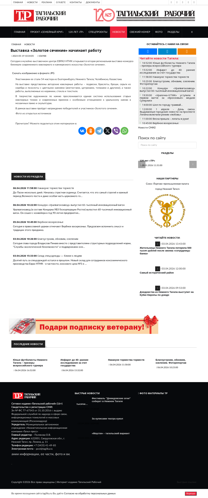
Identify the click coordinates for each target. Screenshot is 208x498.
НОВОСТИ (118, 32)
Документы (93, 2)
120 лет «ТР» (76, 32)
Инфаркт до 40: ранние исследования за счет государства (74, 362)
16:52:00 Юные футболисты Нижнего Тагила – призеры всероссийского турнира (167, 64)
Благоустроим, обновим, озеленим (57, 238)
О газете (61, 2)
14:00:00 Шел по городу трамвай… (162, 104)
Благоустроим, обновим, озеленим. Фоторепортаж (171, 361)
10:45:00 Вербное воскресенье (160, 123)
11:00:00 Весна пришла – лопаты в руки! (165, 118)
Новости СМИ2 (147, 127)
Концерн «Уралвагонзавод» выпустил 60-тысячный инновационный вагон (81, 204)
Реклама (47, 2)
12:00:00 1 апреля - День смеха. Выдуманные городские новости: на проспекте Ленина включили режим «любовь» (167, 111)
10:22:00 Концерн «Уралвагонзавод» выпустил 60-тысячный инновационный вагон (167, 90)
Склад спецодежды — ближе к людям (59, 255)
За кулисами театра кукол (107, 418)
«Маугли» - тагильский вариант (111, 433)
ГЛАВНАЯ (19, 32)
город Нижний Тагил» (167, 189)
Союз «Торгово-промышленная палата (167, 184)
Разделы (173, 32)
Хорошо (190, 493)
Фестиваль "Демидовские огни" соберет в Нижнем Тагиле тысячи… (103, 401)
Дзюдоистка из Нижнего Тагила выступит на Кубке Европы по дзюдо (167, 293)
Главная (18, 2)
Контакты (76, 2)
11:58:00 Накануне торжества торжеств (165, 76)
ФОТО (158, 32)
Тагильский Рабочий (89, 482)
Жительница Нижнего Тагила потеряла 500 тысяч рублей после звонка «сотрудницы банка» (165, 250)
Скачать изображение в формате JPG (33, 73)
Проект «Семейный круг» (46, 32)
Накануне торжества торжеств (55, 188)
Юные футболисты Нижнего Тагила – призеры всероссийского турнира (30, 362)
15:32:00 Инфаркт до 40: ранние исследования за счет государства (167, 71)
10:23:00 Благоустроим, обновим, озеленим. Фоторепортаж (167, 83)
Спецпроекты (98, 32)
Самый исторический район (157, 272)
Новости (32, 2)
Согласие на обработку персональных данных (90, 493)
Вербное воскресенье (50, 222)
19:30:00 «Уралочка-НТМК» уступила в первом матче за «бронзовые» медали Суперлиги (167, 97)
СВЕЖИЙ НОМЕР (140, 32)
